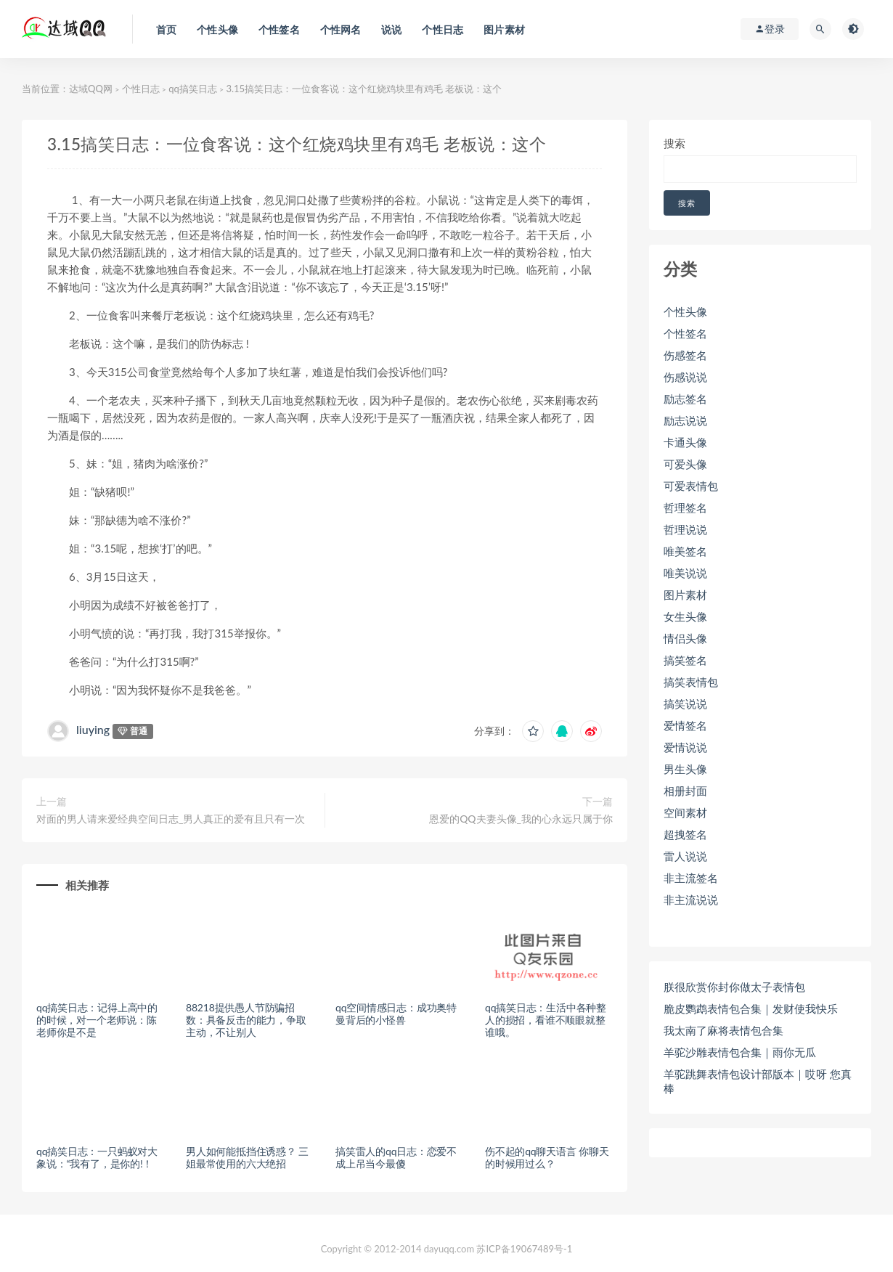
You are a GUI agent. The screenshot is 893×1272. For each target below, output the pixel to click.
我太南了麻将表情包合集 (723, 1030)
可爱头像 (685, 463)
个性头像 (685, 311)
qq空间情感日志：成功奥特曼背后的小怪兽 (396, 1013)
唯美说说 (685, 572)
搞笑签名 (685, 659)
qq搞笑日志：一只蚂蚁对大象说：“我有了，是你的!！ (97, 1157)
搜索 (674, 143)
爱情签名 (685, 725)
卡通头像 (685, 442)
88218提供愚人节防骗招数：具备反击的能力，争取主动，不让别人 (246, 1019)
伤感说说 (685, 376)
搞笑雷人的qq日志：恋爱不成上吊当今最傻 (396, 1157)
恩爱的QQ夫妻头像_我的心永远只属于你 (521, 818)
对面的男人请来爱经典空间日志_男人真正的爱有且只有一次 (170, 818)
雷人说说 (685, 856)
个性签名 (685, 333)
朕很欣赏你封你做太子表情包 (734, 986)
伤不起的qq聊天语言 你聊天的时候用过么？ (546, 1157)
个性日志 (141, 88)
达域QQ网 (91, 88)
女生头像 (685, 616)
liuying (93, 729)
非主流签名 (691, 877)
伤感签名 (685, 355)
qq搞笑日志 (192, 88)
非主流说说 (691, 899)
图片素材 (685, 594)
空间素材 (685, 812)
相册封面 (685, 790)
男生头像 (685, 768)
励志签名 (685, 398)
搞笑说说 (685, 703)
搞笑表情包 (691, 681)
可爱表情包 (691, 485)
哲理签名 (685, 507)
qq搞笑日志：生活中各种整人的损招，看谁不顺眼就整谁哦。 (545, 1019)
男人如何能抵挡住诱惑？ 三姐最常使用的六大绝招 (247, 1157)
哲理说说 (685, 529)
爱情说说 (685, 747)
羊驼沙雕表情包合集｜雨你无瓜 (740, 1052)
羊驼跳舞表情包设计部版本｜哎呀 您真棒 (758, 1081)
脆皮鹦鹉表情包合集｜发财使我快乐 (751, 1008)
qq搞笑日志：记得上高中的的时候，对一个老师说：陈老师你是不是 (97, 1019)
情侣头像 (685, 638)
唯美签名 (685, 551)
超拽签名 (685, 834)
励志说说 (685, 420)
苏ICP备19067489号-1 (524, 1249)
